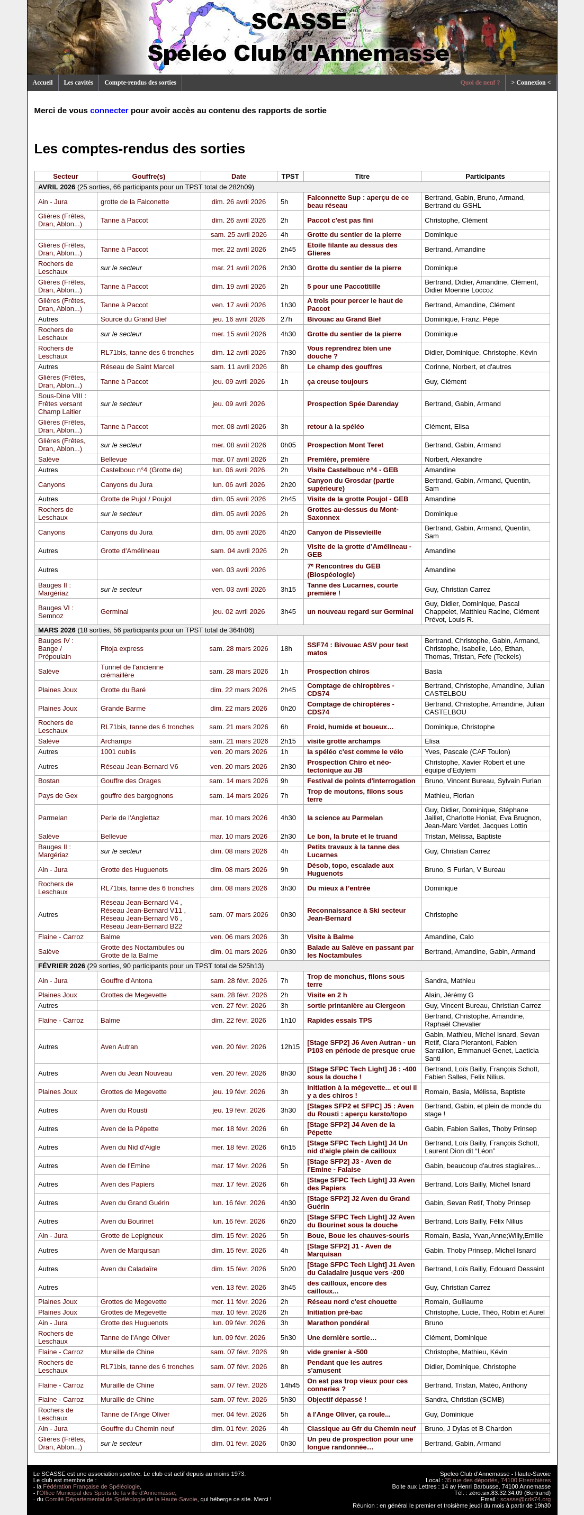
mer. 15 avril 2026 (238, 334)
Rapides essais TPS (339, 1020)
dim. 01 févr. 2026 (238, 1429)
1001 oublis (118, 752)
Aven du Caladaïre (129, 1269)
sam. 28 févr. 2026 (239, 981)
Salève (48, 459)
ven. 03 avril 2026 (239, 570)
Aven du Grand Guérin (135, 1203)
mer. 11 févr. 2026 (238, 1302)
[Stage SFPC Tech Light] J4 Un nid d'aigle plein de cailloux (357, 1147)
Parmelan (53, 818)
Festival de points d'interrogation (361, 781)
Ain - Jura (53, 202)
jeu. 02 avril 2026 (238, 612)
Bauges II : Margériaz (54, 589)
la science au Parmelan (345, 818)
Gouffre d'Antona (126, 981)
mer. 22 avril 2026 (238, 249)
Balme (110, 937)
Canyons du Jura (126, 485)
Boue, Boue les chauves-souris (358, 1235)
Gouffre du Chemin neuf (137, 1429)
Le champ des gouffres (344, 367)
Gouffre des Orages (131, 781)
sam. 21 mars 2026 (238, 727)
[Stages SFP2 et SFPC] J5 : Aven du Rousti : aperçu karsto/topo (360, 1110)
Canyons (51, 485)
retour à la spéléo (335, 426)
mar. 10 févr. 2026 (238, 1312)
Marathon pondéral (338, 1323)
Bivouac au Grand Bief (344, 319)
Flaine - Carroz (61, 937)
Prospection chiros (338, 671)
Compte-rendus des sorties (140, 82)
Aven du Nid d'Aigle (130, 1147)
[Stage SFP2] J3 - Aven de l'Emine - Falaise (349, 1165)
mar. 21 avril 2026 (238, 268)
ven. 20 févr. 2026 (238, 1047)
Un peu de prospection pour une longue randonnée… (360, 1443)
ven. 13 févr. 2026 (238, 1287)
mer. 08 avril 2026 (238, 426)
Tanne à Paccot (124, 220)
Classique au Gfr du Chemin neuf (361, 1429)
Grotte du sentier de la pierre (354, 234)
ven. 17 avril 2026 (239, 305)
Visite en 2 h (327, 995)
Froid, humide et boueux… (350, 727)
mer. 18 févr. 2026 (238, 1129)
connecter (109, 110)
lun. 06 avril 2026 (238, 470)
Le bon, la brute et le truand (352, 836)
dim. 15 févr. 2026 (238, 1235)
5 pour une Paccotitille (344, 286)
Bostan (48, 781)
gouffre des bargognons (137, 796)
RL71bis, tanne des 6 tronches (147, 352)
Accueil (43, 82)
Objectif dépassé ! (336, 1399)
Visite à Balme (330, 937)
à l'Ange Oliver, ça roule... (349, 1414)
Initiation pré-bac (335, 1312)
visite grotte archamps (344, 741)
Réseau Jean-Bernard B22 (141, 926)
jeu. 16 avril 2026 (238, 319)
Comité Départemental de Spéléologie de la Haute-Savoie (121, 1499)
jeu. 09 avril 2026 (238, 381)
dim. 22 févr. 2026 (238, 1020)
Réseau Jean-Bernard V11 (141, 910)
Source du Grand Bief (134, 319)
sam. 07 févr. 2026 (239, 1352)
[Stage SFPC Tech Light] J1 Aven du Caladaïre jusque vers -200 (361, 1269)
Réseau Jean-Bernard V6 (139, 766)
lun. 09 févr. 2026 (238, 1323)
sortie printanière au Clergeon (356, 1005)
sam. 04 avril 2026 (239, 551)
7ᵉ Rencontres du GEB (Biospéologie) (344, 570)
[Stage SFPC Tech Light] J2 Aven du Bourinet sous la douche (361, 1221)
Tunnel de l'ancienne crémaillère (132, 671)
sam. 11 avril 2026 (239, 367)
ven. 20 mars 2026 (238, 752)
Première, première (338, 459)
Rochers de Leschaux (55, 268)
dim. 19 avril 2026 (239, 286)
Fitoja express (122, 649)
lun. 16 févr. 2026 (238, 1203)
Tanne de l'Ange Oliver (135, 1338)
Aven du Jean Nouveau (136, 1073)
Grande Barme (123, 708)
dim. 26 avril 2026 (239, 202)
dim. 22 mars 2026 (238, 690)
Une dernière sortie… (342, 1338)
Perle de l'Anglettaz (130, 818)
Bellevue (114, 459)
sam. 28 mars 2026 (238, 649)
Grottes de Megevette (134, 995)
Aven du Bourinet (127, 1221)
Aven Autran (119, 1047)
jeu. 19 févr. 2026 (238, 1092)
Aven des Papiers (128, 1184)
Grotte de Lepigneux (132, 1235)
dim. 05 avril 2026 (239, 499)
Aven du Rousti (124, 1110)
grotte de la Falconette (135, 202)
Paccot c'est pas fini (340, 220)
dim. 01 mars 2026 (238, 952)
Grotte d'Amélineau (130, 551)
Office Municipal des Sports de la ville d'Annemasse (107, 1493)
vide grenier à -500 (337, 1352)
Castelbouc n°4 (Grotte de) (142, 470)
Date (238, 176)
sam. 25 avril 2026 (239, 234)
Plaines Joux (57, 690)
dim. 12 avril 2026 (239, 352)
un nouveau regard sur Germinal (360, 612)
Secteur (65, 176)
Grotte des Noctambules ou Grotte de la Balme (142, 951)
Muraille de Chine (127, 1352)
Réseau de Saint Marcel (137, 367)
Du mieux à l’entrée (338, 888)
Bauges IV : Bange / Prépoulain (56, 648)
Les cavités (79, 82)
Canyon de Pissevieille (344, 532)
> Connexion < (531, 82)
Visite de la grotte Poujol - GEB (357, 499)
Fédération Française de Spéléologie (91, 1486)
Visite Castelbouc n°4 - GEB (352, 470)
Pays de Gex (57, 796)
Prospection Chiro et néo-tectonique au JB (349, 766)
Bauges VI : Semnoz (56, 612)
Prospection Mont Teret (345, 445)
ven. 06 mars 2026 (238, 937)
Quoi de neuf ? (480, 82)
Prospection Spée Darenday (353, 404)
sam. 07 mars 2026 (238, 915)
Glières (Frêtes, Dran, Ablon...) (62, 220)
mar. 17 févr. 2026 (238, 1166)
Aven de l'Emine (125, 1166)
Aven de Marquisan (130, 1250)
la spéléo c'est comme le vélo (355, 752)
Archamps (116, 741)
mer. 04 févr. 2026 (238, 1414)
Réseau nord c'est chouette (352, 1302)
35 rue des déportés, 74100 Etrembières (498, 1480)
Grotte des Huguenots (134, 870)
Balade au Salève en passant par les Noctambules (360, 951)
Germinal (115, 612)
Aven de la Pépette (130, 1129)
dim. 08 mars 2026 (238, 851)
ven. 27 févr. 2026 (238, 1005)
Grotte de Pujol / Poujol (136, 499)
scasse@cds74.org (525, 1499)
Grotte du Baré (123, 690)
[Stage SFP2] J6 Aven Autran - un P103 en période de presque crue (361, 1046)
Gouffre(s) (149, 176)
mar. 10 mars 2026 (238, 818)
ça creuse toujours (338, 381)
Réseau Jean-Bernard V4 (139, 902)
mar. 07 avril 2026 (238, 459)
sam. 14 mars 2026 (238, 781)
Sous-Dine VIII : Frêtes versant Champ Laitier (62, 404)
